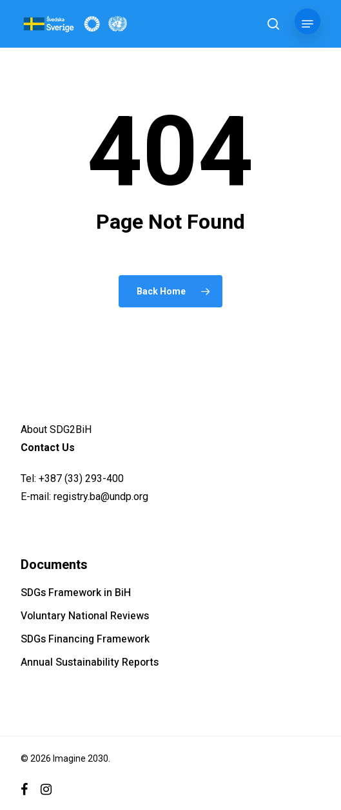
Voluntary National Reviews (85, 616)
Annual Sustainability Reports (90, 662)
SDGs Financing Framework (85, 639)
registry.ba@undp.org (101, 496)
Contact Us (48, 447)
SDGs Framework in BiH (76, 593)
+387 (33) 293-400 (81, 478)
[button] (307, 23)
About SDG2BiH (56, 429)
